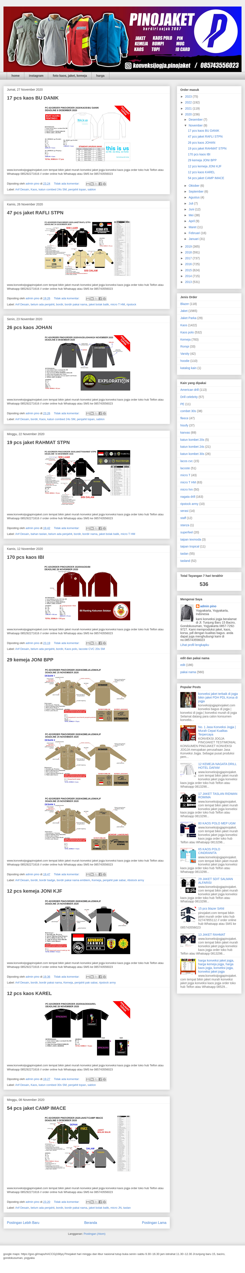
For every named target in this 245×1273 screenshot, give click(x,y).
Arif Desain (22, 189)
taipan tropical (189, 546)
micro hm (186, 489)
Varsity (184, 353)
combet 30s (188, 411)
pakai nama (188, 672)
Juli (191, 203)
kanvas (185, 432)
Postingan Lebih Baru (23, 1223)
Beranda (90, 1223)
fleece (184, 418)
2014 (189, 276)
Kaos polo (71, 649)
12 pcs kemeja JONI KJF (34, 891)
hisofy (184, 425)
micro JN (116, 1207)
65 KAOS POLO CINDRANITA (209, 851)
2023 (189, 96)
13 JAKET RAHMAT (211, 934)
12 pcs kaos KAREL (29, 993)
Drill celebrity (189, 397)
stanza (184, 525)
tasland (185, 560)
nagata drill (187, 496)
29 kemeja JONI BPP (30, 659)
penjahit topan (77, 189)
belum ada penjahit (42, 304)
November (196, 125)
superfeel (186, 532)
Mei (191, 215)
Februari (195, 233)
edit (182, 665)
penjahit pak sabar (114, 880)
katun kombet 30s (192, 454)
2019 (189, 246)
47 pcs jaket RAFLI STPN (35, 212)
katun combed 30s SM (53, 1085)
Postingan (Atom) (94, 1233)
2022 (189, 102)
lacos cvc (186, 461)
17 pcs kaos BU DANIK (33, 98)
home (16, 75)
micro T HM (117, 304)
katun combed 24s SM (53, 189)
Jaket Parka (188, 318)
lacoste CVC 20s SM (92, 649)
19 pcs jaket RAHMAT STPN (38, 442)
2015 (189, 270)
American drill (189, 389)
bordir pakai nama (76, 304)
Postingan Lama (154, 1223)
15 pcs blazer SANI (211, 908)
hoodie (184, 361)
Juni (192, 209)
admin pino (208, 606)
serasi (184, 511)
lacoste (185, 468)
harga (100, 75)
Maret (193, 227)
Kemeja (96, 880)
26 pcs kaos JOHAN (29, 327)
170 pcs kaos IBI (25, 557)
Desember (196, 119)
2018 (189, 252)
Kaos (34, 189)
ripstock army (107, 982)
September (196, 191)
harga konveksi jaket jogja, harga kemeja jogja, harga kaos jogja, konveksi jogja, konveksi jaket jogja (216, 966)
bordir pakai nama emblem (73, 880)
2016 (189, 264)
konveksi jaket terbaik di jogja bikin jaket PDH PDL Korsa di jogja (218, 697)
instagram (36, 75)
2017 (189, 258)
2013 (189, 282)
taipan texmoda (190, 539)
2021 (189, 108)
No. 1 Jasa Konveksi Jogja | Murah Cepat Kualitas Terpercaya (217, 730)
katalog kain (188, 368)
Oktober (194, 185)
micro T (185, 475)
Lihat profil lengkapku (194, 645)
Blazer (184, 304)
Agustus (194, 197)
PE (182, 404)
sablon (92, 189)
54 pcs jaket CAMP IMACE (36, 1108)
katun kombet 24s (192, 446)
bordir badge (47, 880)
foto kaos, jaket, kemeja (70, 75)
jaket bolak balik (99, 304)
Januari (194, 239)
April (192, 221)
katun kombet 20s (192, 439)
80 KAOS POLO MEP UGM (217, 823)
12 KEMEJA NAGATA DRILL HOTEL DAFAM (217, 765)
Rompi (184, 346)
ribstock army (135, 880)
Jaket (183, 311)
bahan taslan (39, 534)
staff (183, 518)
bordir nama (89, 534)
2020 (189, 114)
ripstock (131, 304)
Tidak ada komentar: (67, 183)
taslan (127, 1207)
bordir (59, 304)
